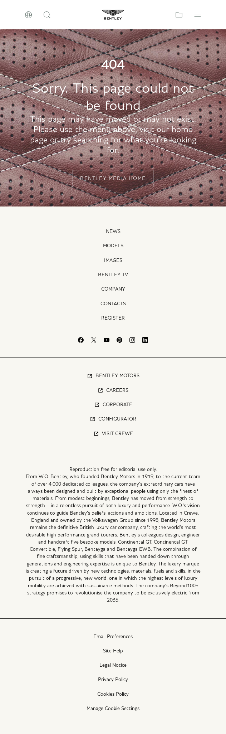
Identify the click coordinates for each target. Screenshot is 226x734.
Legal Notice (113, 665)
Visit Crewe (113, 434)
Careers (113, 390)
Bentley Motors (113, 376)
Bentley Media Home (113, 178)
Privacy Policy (113, 679)
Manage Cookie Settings (113, 708)
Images (113, 260)
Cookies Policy (113, 694)
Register (113, 318)
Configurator (113, 419)
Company (113, 289)
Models (113, 245)
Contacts (113, 303)
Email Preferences (113, 636)
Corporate (113, 405)
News (113, 231)
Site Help (113, 650)
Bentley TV (113, 274)
